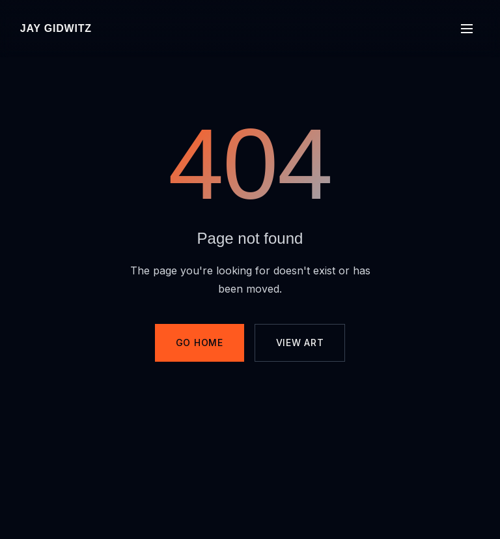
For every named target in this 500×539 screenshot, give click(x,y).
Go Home (199, 342)
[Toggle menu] (467, 29)
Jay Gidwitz (56, 28)
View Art (300, 342)
